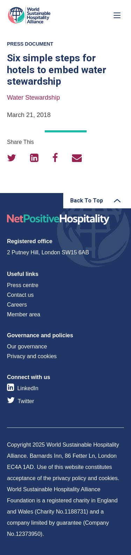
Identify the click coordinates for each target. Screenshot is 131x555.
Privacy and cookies (32, 356)
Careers (17, 305)
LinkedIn (27, 388)
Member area (23, 314)
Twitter (25, 401)
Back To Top (86, 200)
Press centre (22, 285)
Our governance (27, 346)
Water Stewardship (33, 97)
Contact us (20, 295)
